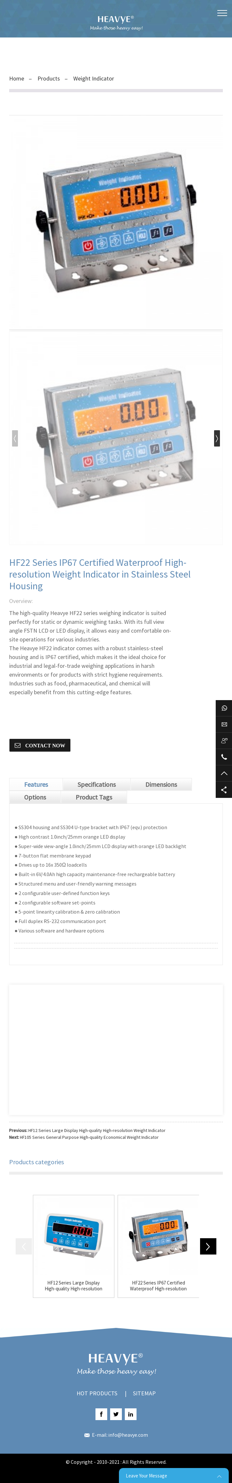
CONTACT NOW (44, 745)
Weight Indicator (93, 78)
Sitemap (144, 1393)
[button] (217, 438)
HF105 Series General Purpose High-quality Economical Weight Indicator (89, 1137)
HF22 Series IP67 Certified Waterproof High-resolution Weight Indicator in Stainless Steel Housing (158, 1286)
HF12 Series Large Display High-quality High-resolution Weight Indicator (97, 1130)
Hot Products (97, 1393)
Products (48, 78)
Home (16, 78)
